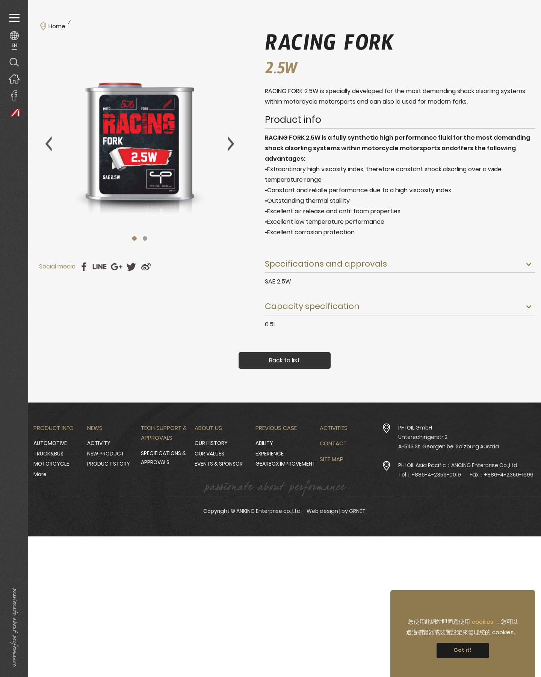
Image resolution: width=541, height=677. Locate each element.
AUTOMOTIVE (50, 443)
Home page (14, 78)
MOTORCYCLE (51, 463)
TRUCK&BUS (48, 453)
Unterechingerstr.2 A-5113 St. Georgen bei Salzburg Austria (448, 441)
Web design (322, 511)
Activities (334, 428)
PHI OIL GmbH (415, 427)
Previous (48, 143)
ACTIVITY (98, 443)
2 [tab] (145, 238)
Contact (333, 443)
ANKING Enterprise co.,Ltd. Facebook (14, 95)
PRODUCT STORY (108, 463)
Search (14, 61)
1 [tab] (134, 238)
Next (231, 143)
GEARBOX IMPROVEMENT (285, 463)
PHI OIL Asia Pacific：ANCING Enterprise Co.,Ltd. (458, 465)
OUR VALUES (209, 453)
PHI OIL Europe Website (14, 112)
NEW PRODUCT (105, 453)
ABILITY (264, 443)
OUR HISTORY (211, 443)
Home (56, 26)
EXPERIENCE (269, 453)
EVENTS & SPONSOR (219, 463)
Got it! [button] (462, 650)
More (40, 474)
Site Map (331, 459)
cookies (482, 622)
